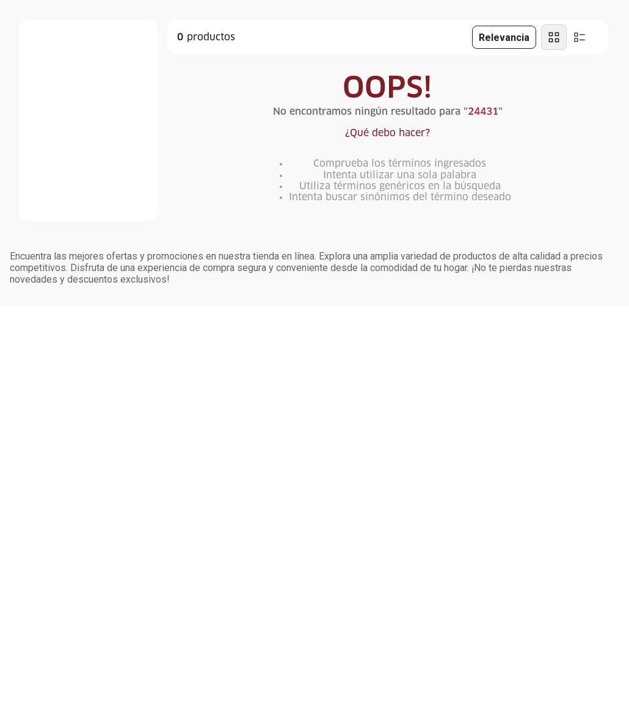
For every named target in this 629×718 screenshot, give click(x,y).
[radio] (554, 37)
